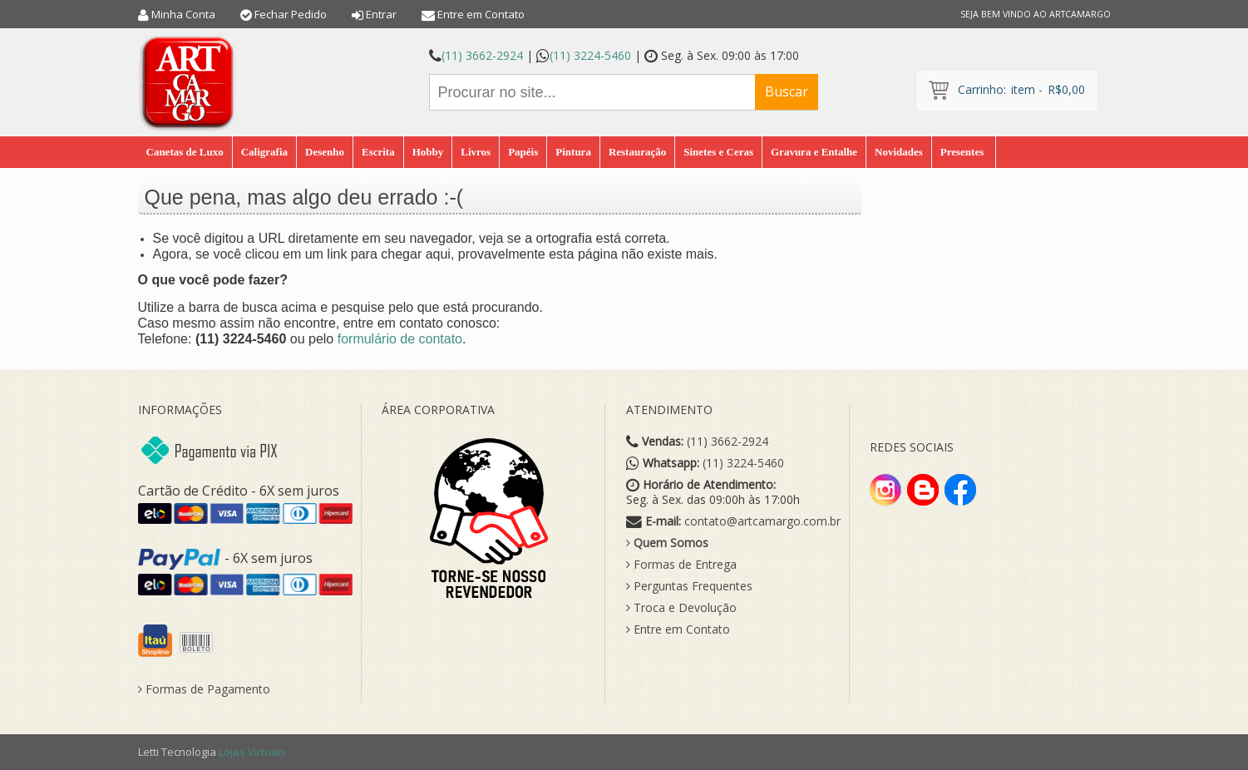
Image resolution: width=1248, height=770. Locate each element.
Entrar (381, 14)
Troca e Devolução (681, 607)
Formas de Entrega (681, 564)
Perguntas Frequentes (689, 586)
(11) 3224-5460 (590, 55)
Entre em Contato (481, 14)
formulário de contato (400, 339)
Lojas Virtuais (252, 751)
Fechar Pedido (290, 14)
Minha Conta (183, 14)
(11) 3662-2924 (482, 55)
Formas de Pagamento (204, 689)
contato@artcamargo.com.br (762, 521)
